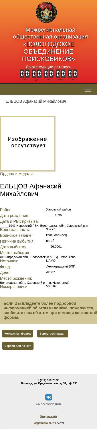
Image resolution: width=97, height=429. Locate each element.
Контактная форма (17, 333)
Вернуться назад (51, 333)
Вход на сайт (48, 416)
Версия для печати (17, 345)
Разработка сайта (44, 423)
